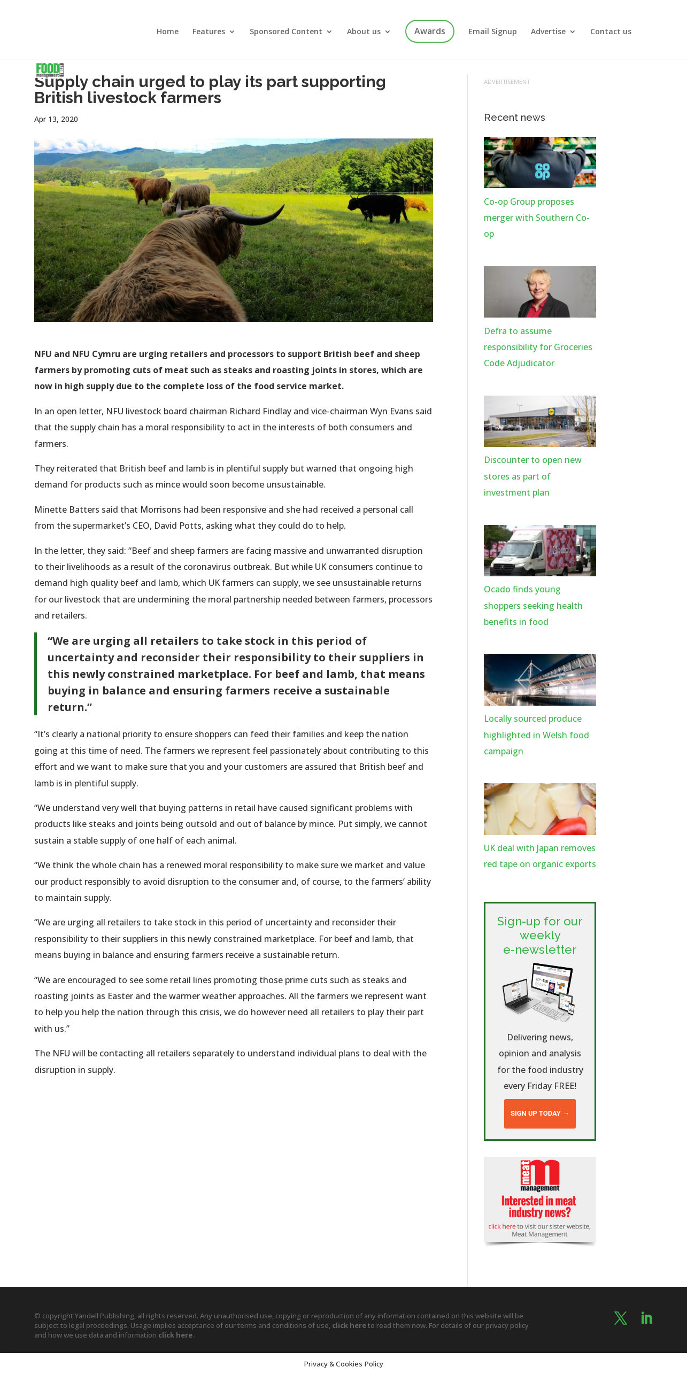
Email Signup (492, 32)
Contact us (610, 32)
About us (364, 32)
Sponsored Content (286, 32)
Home (168, 32)
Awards (429, 31)
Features (208, 32)
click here (349, 1325)
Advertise (548, 32)
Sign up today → (540, 1113)
